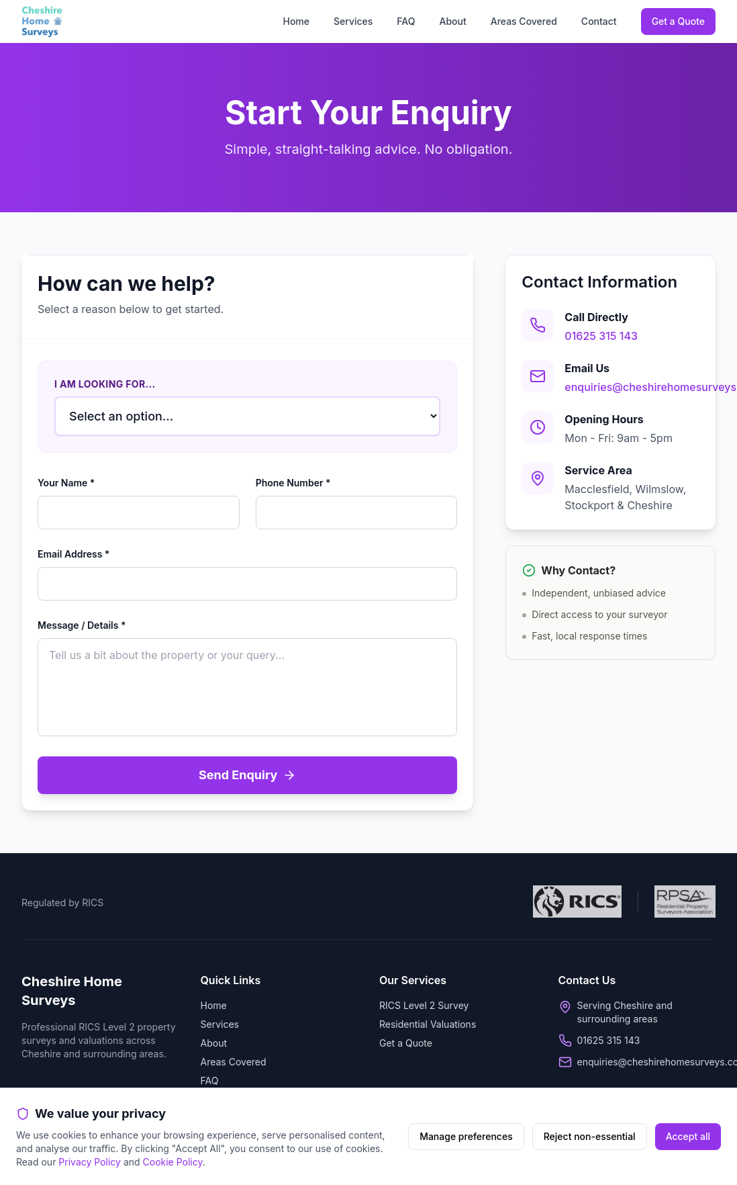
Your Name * (66, 482)
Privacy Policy (89, 1162)
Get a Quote (678, 21)
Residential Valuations (427, 1024)
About (452, 21)
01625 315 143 (601, 336)
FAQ (406, 21)
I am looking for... (105, 384)
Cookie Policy (173, 1162)
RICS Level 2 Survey (424, 1005)
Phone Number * (293, 482)
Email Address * (73, 554)
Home (296, 21)
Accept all (688, 1136)
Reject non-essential (590, 1136)
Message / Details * (82, 625)
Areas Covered (524, 21)
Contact (599, 21)
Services (353, 21)
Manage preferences (466, 1136)
